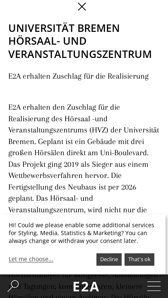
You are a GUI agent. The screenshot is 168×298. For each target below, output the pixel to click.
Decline (109, 259)
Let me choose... (31, 259)
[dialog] (83, 244)
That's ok (139, 259)
